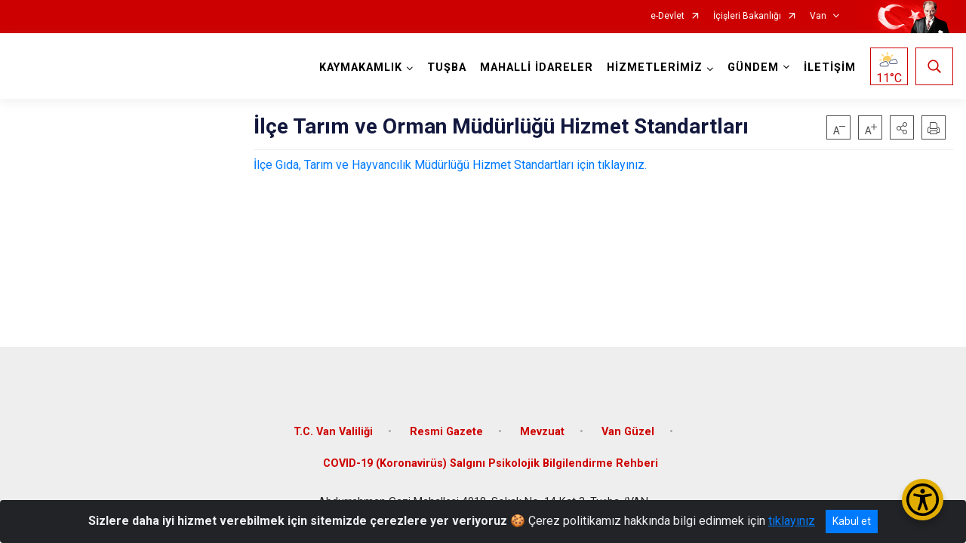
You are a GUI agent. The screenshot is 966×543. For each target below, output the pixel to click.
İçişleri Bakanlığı (747, 16)
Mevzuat (542, 431)
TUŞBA (446, 67)
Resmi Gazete (446, 431)
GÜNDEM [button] (753, 67)
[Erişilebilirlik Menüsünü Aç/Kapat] (922, 499)
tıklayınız (791, 521)
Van (818, 16)
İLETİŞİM (830, 67)
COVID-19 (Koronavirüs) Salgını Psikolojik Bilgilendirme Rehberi (490, 463)
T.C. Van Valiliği (333, 431)
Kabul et (851, 521)
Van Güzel (627, 431)
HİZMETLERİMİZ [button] (655, 67)
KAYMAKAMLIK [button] (360, 67)
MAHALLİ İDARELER (536, 67)
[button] (902, 127)
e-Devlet (668, 16)
